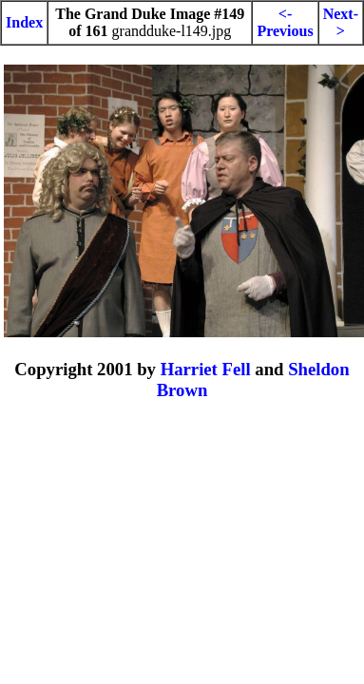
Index (24, 22)
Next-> (340, 22)
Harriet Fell (206, 369)
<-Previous (285, 22)
